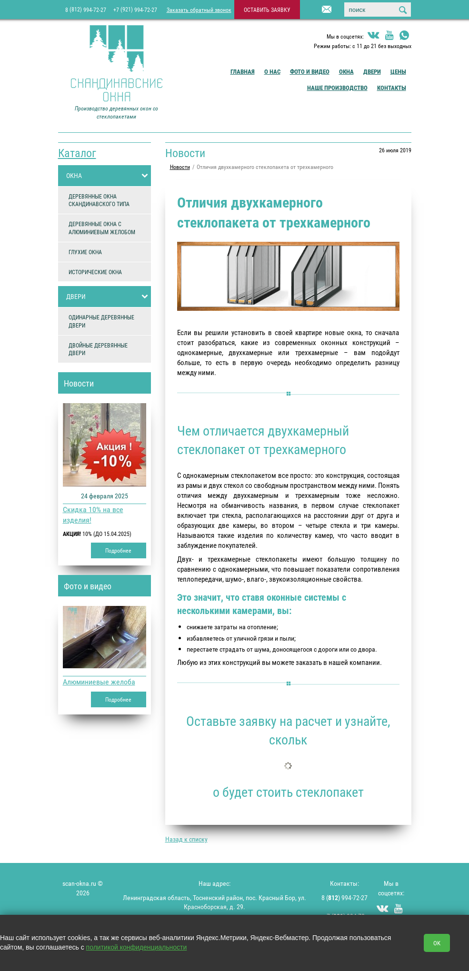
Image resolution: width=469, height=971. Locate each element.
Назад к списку (186, 838)
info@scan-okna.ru (314, 10)
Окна (346, 71)
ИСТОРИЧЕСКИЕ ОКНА (95, 272)
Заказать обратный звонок (199, 9)
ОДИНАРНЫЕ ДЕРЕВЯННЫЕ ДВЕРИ (101, 321)
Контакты (391, 87)
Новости (79, 383)
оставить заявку (267, 9)
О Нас (272, 71)
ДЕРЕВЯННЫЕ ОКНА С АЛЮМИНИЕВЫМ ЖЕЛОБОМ (102, 228)
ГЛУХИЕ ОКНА (85, 252)
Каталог (77, 152)
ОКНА (108, 175)
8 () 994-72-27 (344, 897)
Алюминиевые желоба (99, 681)
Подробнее (118, 550)
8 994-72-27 (85, 9)
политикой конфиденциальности (136, 947)
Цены (398, 71)
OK (436, 943)
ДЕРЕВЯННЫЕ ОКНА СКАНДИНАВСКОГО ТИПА (99, 200)
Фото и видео (309, 71)
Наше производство (337, 87)
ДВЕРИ (108, 296)
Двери (372, 71)
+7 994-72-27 (135, 9)
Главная (242, 71)
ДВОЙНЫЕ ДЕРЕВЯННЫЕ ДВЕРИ (98, 349)
